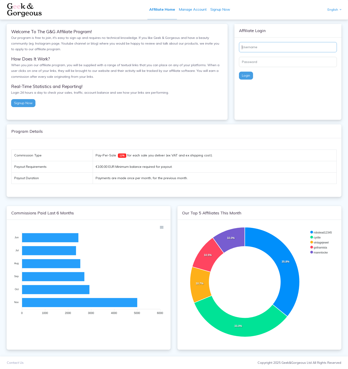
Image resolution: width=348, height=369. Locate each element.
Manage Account (193, 9)
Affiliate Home (162, 9)
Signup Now (220, 9)
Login (246, 75)
